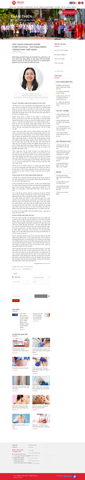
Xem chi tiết (14, 24)
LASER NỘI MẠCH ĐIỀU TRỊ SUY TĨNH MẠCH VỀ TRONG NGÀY (41, 350)
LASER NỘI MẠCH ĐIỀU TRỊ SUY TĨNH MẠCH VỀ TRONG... (62, 165)
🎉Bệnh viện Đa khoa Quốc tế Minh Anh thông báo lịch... (63, 87)
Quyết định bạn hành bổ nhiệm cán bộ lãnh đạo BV (62, 187)
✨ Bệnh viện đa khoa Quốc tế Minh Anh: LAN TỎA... (63, 103)
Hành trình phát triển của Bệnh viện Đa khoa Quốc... (63, 116)
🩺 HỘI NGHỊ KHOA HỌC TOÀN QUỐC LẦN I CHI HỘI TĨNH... (63, 128)
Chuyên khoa (28, 7)
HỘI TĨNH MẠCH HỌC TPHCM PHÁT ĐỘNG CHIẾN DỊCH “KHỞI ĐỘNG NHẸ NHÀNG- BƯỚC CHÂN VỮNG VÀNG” (24, 320)
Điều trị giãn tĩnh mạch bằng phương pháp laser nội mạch (40, 388)
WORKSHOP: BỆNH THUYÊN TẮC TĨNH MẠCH (20, 350)
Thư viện (57, 7)
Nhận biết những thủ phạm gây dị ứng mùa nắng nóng (20, 407)
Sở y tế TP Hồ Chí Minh (63, 50)
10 (52, 38)
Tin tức (63, 7)
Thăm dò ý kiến (58, 63)
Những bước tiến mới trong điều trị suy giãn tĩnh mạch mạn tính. (38, 316)
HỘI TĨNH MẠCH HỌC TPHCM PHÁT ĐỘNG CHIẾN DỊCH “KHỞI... (63, 152)
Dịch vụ (36, 7)
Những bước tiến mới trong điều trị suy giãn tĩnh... (62, 146)
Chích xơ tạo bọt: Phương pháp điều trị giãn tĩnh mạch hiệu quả (40, 369)
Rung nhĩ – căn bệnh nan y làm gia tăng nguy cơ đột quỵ (41, 426)
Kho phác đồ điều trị (60, 55)
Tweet (15, 273)
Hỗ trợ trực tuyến (63, 58)
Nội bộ (69, 7)
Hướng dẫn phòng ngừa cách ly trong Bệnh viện (63, 177)
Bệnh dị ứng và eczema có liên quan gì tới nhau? (40, 407)
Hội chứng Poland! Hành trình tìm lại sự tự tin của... (63, 134)
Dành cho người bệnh (46, 7)
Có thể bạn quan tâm (20, 334)
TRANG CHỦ (12, 7)
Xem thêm (16, 309)
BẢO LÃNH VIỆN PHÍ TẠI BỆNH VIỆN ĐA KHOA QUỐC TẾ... (63, 97)
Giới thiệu (20, 7)
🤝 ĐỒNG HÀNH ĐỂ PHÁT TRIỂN (62, 92)
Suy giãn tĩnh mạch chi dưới (20, 368)
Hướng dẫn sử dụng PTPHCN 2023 (62, 182)
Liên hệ (73, 7)
